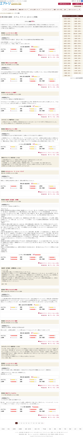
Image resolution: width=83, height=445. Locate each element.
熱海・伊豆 (37, 429)
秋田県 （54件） (67, 23)
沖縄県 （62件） (67, 75)
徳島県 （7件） (78, 60)
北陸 (50, 429)
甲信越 (44, 429)
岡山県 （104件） (67, 58)
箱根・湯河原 (28, 429)
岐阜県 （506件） (67, 43)
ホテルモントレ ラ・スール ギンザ (14, 171)
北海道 (3, 429)
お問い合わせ (61, 434)
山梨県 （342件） (67, 41)
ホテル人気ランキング (35, 9)
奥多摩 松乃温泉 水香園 (11, 199)
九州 (75, 429)
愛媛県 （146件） (77, 63)
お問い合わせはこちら (64, 3)
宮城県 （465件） (77, 21)
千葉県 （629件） (77, 31)
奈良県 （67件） (67, 53)
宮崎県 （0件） (67, 73)
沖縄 (80, 429)
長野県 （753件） (77, 41)
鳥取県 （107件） (67, 55)
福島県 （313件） (67, 26)
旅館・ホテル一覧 (58, 9)
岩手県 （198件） (67, 21)
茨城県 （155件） (77, 26)
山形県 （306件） (77, 23)
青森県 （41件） (78, 18)
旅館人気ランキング (23, 9)
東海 (55, 429)
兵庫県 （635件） (77, 50)
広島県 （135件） (77, 58)
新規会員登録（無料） (23, 434)
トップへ (5, 9)
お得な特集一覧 (12, 9)
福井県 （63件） (78, 38)
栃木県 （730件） (67, 28)
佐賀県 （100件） (67, 68)
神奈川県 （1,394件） (78, 33)
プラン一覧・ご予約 (54, 57)
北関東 (14, 429)
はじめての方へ (36, 434)
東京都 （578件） (67, 33)
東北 (9, 429)
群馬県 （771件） (77, 28)
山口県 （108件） (67, 60)
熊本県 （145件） (67, 70)
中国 (65, 429)
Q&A (65, 9)
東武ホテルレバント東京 (11, 129)
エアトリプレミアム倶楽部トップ (6, 13)
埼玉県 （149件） (67, 31)
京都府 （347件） (77, 48)
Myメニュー (30, 434)
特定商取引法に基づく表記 (45, 434)
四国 (70, 429)
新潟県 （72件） (67, 36)
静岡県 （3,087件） (78, 43)
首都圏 (20, 429)
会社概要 (56, 434)
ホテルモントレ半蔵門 (10, 92)
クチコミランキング (46, 9)
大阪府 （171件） (67, 50)
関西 (60, 429)
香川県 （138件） (67, 63)
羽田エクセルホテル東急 (11, 62)
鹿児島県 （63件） (77, 73)
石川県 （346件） (67, 38)
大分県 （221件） (77, 70)
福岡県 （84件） (78, 65)
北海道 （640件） (67, 18)
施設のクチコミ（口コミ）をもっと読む (48, 55)
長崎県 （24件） (78, 68)
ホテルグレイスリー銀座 (11, 321)
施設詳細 (44, 57)
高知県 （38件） (67, 65)
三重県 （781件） (77, 45)
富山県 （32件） (78, 36)
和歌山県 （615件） (78, 53)
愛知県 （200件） (67, 45)
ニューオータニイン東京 (11, 33)
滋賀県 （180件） (67, 48)
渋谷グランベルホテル (10, 393)
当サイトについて (73, 9)
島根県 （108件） (77, 55)
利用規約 (52, 434)
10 (39, 423)
